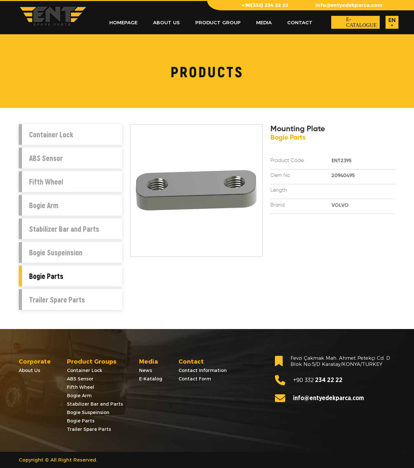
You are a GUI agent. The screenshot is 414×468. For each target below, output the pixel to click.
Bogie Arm (44, 205)
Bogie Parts (46, 276)
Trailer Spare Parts (57, 299)
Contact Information (203, 370)
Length (278, 190)
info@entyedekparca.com (348, 5)
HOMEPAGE (123, 22)
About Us (29, 370)
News (145, 370)
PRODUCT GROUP (218, 22)
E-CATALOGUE (361, 22)
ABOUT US (166, 22)
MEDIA (264, 22)
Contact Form (195, 379)
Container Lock (51, 134)
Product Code (287, 160)
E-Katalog (150, 379)
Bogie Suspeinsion (55, 252)
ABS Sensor (46, 158)
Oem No (280, 175)
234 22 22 (309, 380)
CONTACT (299, 22)
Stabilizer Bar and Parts (64, 228)
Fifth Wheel (46, 181)
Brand (277, 205)
